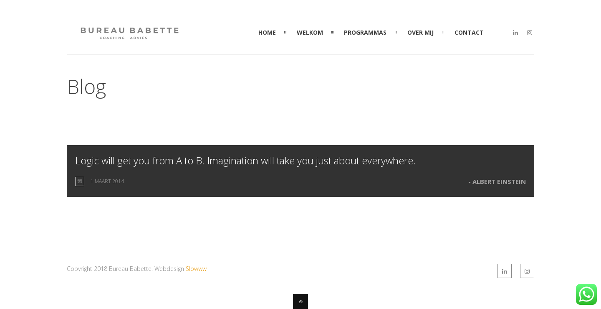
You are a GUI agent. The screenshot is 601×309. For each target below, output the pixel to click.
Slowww (196, 269)
